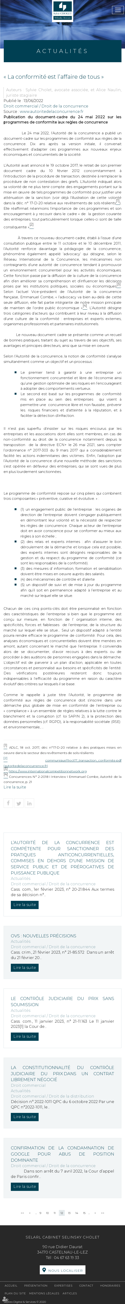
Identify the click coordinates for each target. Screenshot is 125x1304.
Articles (70, 1293)
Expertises (63, 1285)
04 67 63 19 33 (66, 1257)
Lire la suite (15, 787)
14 (76, 1213)
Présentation (36, 1285)
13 (69, 1213)
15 (84, 1213)
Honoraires (110, 1285)
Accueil (11, 1285)
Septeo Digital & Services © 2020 (25, 1302)
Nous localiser (65, 1270)
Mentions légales (44, 1293)
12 (61, 1213)
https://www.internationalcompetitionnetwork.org (48, 771)
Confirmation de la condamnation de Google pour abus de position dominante (62, 1154)
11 (55, 1213)
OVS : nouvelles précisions (43, 936)
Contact (86, 1285)
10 (47, 1213)
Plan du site (15, 1293)
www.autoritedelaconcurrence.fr (52, 111)
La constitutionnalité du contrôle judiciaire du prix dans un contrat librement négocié (62, 1073)
